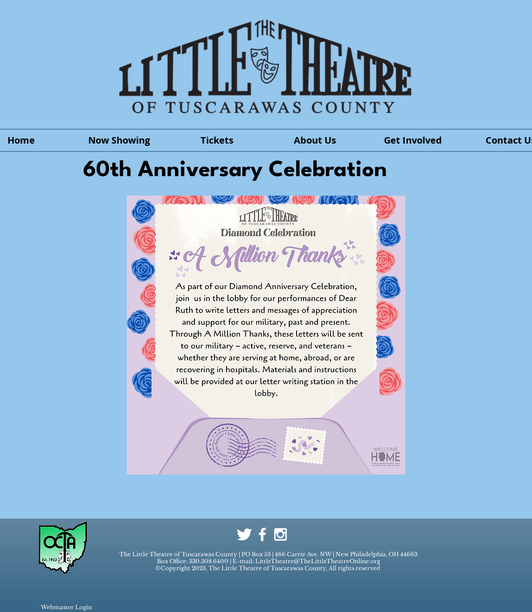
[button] (413, 140)
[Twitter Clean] (244, 534)
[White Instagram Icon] (280, 534)
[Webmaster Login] (66, 607)
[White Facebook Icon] (262, 534)
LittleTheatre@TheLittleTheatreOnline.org (317, 561)
